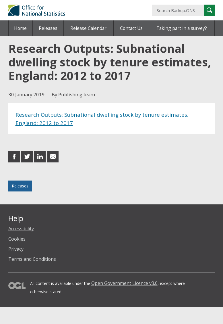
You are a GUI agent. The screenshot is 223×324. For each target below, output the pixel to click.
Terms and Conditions (32, 259)
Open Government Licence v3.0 (124, 283)
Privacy (16, 249)
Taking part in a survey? (181, 28)
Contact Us (131, 28)
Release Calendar (88, 28)
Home (20, 28)
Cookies (17, 239)
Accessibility (21, 228)
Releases (48, 28)
